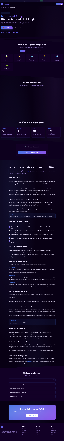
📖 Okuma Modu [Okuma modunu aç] (31, 164)
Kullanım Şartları (53, 432)
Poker (23, 434)
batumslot (27, 171)
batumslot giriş (30, 361)
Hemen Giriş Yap (36, 1)
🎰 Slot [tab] (22, 51)
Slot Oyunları (7, 7)
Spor (34, 4)
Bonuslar (37, 4)
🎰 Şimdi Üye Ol (32, 415)
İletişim (52, 434)
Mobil (37, 432)
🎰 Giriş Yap (59, 4)
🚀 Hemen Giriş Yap (7, 27)
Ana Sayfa (2, 7)
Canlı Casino (29, 4)
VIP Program (38, 430)
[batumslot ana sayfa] (5, 4)
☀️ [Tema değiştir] (55, 4)
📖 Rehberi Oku (18, 27)
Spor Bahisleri (24, 432)
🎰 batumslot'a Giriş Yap (52, 25)
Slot (25, 4)
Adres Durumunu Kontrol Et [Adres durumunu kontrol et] (32, 152)
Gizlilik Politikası (53, 430)
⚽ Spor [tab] (36, 51)
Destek (37, 434)
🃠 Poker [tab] (41, 50)
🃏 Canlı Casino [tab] (29, 51)
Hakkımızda (52, 428)
